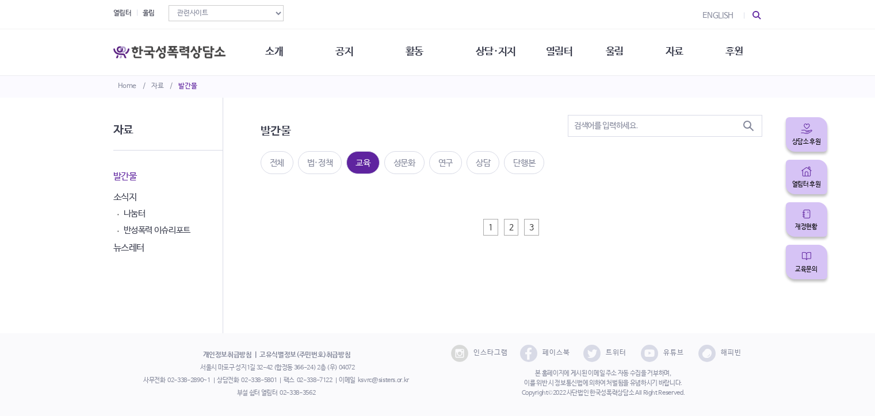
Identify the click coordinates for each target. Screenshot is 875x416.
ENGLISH (717, 15)
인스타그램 (479, 353)
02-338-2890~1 (188, 380)
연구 (445, 163)
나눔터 (135, 213)
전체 (277, 163)
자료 (157, 86)
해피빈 (720, 353)
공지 (344, 51)
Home (127, 86)
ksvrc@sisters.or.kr (383, 380)
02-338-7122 (315, 380)
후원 (734, 51)
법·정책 (320, 163)
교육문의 (806, 269)
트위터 (604, 353)
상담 (483, 163)
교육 (363, 163)
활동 (414, 51)
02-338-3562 (297, 393)
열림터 (122, 13)
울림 (149, 13)
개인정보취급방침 (227, 355)
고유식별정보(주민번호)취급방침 (304, 355)
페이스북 (545, 353)
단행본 (524, 163)
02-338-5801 (259, 380)
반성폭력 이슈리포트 (157, 230)
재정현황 (806, 227)
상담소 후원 (806, 141)
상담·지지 (496, 51)
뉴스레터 (129, 247)
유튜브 (662, 353)
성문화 (404, 163)
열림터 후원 (806, 184)
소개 (274, 51)
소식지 (125, 197)
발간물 (187, 86)
